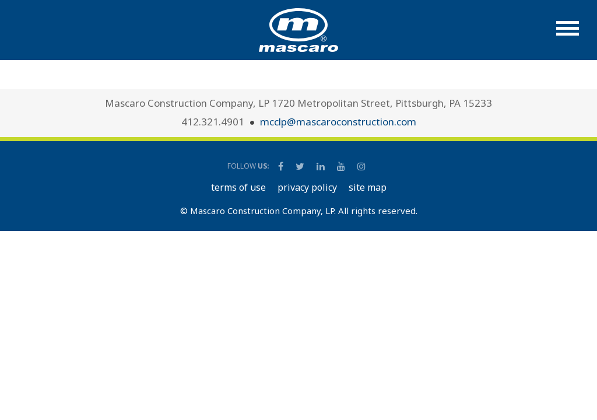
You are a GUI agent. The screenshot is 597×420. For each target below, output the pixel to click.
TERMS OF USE (238, 187)
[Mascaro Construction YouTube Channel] (342, 166)
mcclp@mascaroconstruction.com (338, 121)
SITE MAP (368, 187)
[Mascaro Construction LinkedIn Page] (321, 166)
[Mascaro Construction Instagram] (361, 166)
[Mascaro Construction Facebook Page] (281, 166)
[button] (567, 34)
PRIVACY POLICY (307, 187)
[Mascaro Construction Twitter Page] (300, 166)
